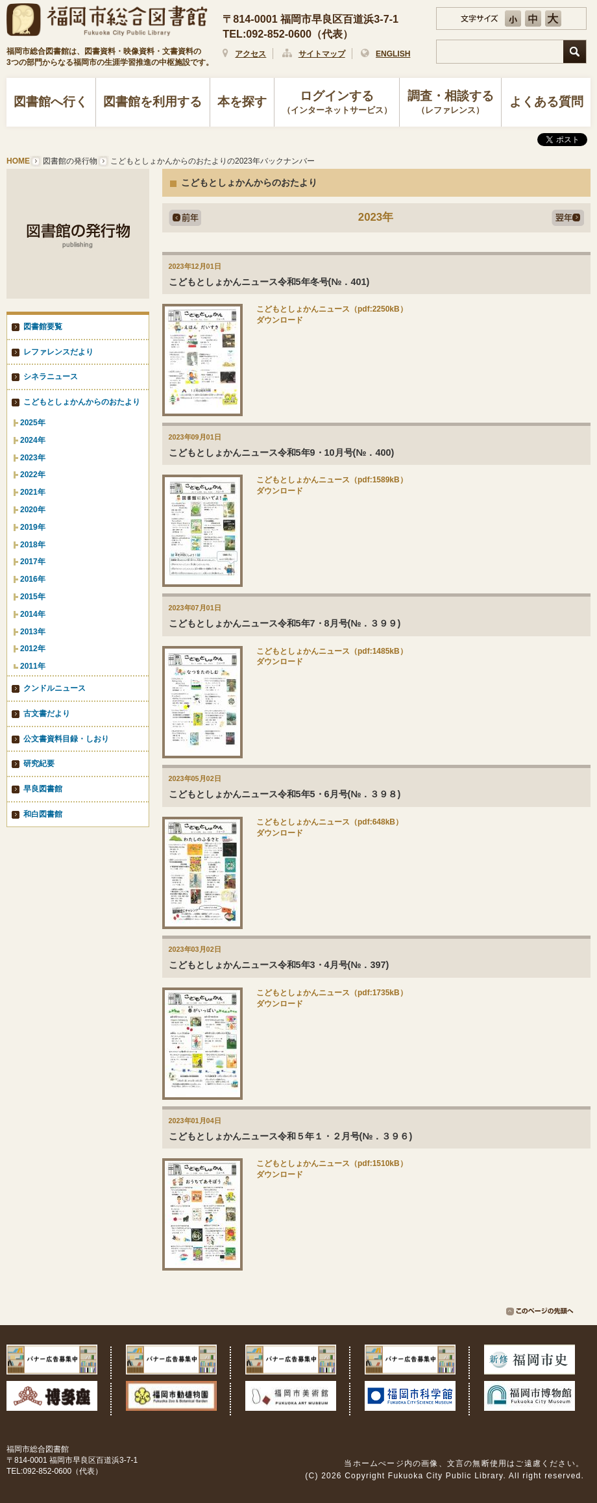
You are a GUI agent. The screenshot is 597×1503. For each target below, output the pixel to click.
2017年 (32, 561)
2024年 (32, 440)
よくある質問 (546, 101)
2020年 (32, 509)
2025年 (32, 422)
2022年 (32, 474)
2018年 (32, 544)
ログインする (337, 103)
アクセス (250, 53)
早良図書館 (42, 788)
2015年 (32, 596)
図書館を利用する (152, 101)
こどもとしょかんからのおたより (81, 401)
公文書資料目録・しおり (66, 738)
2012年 (32, 648)
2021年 (32, 492)
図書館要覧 (42, 326)
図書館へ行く (51, 101)
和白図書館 (42, 814)
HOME (18, 161)
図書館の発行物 (70, 161)
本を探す (242, 101)
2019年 (32, 527)
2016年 (32, 579)
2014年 (32, 614)
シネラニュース (50, 376)
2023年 (32, 457)
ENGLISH (393, 53)
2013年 (32, 631)
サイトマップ (321, 53)
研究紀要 (39, 763)
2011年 (32, 666)
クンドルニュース (54, 688)
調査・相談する (450, 103)
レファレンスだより (58, 351)
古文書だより (46, 713)
